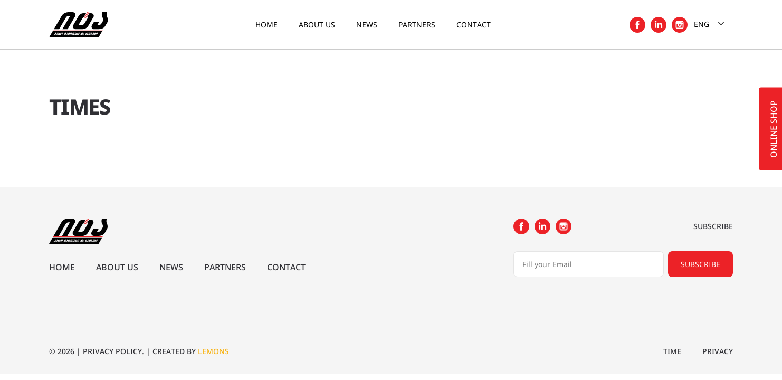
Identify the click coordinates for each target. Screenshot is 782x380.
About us (317, 25)
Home (266, 25)
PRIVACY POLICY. (113, 351)
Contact (473, 25)
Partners (416, 25)
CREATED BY (190, 351)
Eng (710, 23)
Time (672, 351)
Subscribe (700, 264)
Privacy (717, 351)
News (366, 25)
